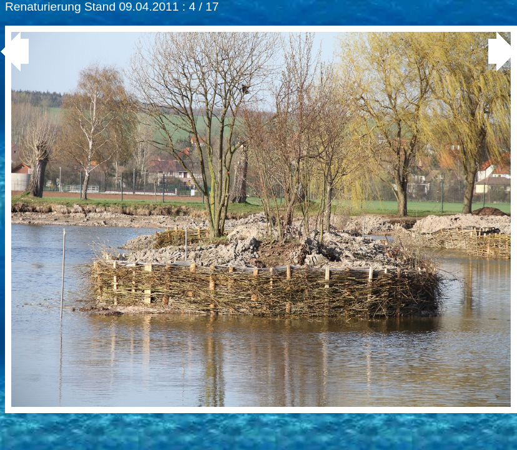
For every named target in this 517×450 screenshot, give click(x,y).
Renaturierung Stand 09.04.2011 (92, 6)
